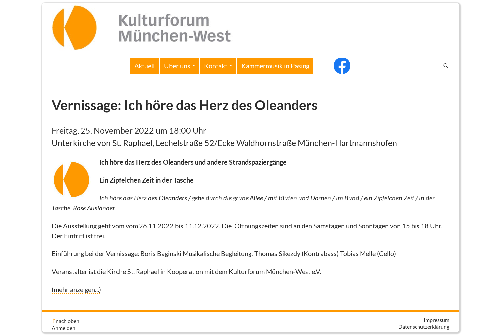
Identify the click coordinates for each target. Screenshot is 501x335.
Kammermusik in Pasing (275, 66)
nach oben (67, 321)
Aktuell (144, 66)
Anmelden (63, 328)
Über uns (177, 66)
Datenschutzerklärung (423, 326)
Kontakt (215, 66)
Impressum (436, 320)
